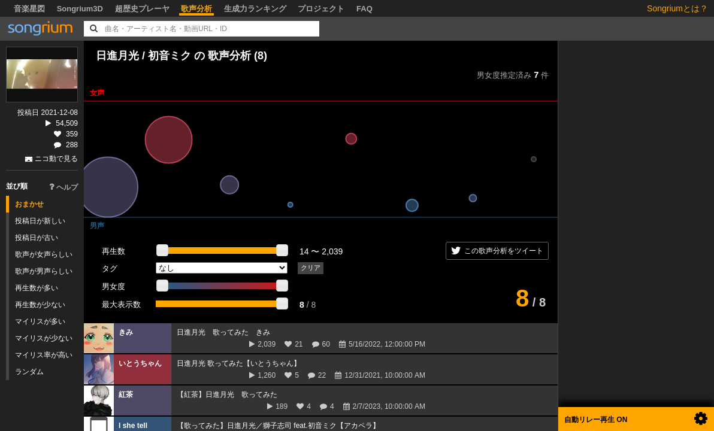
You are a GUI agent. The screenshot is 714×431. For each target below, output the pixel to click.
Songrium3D (80, 8)
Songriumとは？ (677, 8)
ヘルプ (63, 187)
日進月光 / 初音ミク (143, 56)
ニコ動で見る (56, 158)
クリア (310, 267)
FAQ (364, 8)
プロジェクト (321, 8)
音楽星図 (29, 8)
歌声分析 (196, 8)
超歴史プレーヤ (142, 8)
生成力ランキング (255, 8)
